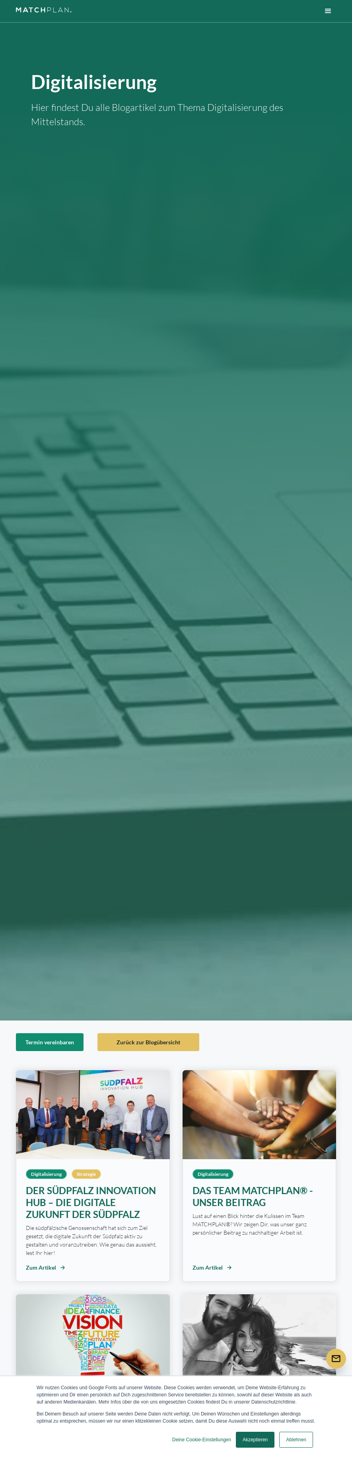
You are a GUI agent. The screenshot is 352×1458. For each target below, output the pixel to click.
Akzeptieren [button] (255, 1440)
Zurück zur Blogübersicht (148, 1042)
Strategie (86, 1174)
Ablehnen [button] (296, 1440)
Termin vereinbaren (49, 1042)
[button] (328, 11)
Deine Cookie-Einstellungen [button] (201, 1440)
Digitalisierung (46, 1174)
